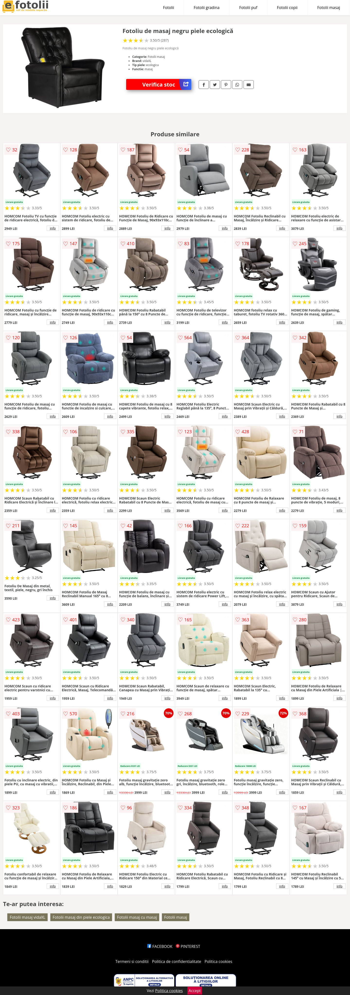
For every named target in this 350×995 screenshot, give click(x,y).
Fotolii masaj (328, 7)
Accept (195, 990)
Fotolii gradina (206, 7)
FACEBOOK (159, 946)
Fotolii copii (287, 7)
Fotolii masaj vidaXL (27, 917)
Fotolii (168, 7)
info (53, 228)
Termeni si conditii (132, 961)
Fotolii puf (248, 7)
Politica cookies (218, 961)
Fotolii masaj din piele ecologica (81, 917)
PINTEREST (188, 946)
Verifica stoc (166, 84)
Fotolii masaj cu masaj (137, 917)
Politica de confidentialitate (176, 961)
